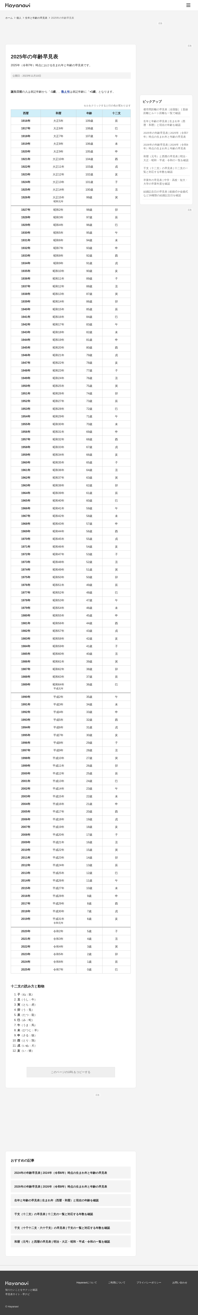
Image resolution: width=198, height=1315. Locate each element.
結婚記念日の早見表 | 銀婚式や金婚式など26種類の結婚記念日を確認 (165, 193)
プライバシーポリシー (149, 1282)
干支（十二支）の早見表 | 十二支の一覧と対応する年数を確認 (53, 1214)
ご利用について (116, 1282)
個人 (18, 18)
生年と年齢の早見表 (36, 18)
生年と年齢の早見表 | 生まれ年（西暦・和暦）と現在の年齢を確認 (56, 1200)
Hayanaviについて (86, 1282)
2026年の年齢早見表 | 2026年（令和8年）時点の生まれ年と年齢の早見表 (60, 1186)
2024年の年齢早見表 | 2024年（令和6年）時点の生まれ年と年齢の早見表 (60, 1172)
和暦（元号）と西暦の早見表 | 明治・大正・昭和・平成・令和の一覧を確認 (62, 1241)
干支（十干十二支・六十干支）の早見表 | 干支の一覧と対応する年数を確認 (62, 1227)
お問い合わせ (179, 1282)
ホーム (9, 18)
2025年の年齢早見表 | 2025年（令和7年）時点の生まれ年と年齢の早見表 (165, 134)
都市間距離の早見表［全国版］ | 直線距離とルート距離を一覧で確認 (165, 111)
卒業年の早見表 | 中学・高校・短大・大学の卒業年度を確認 (165, 181)
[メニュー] (188, 5)
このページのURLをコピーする (70, 1072)
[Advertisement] (99, 33)
